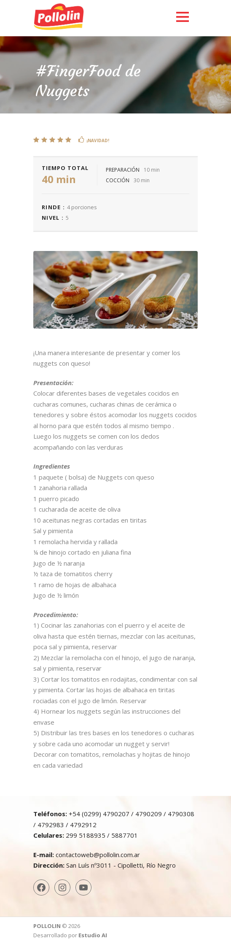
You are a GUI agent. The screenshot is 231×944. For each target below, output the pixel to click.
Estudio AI (92, 935)
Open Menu (182, 16)
